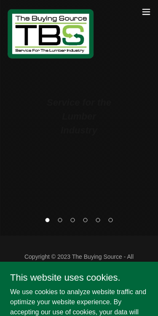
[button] (48, 220)
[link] (50, 11)
